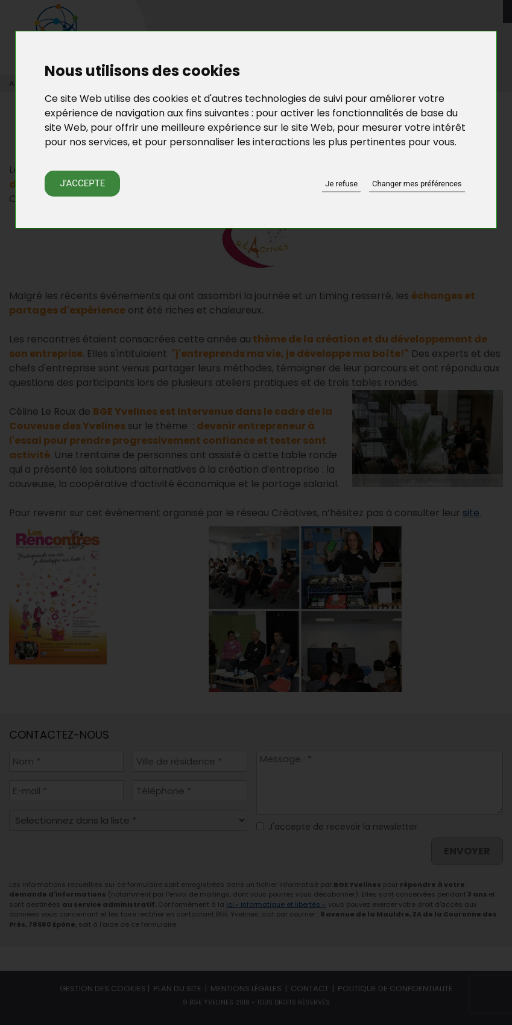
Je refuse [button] (341, 183)
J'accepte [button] (82, 183)
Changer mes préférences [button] (416, 183)
